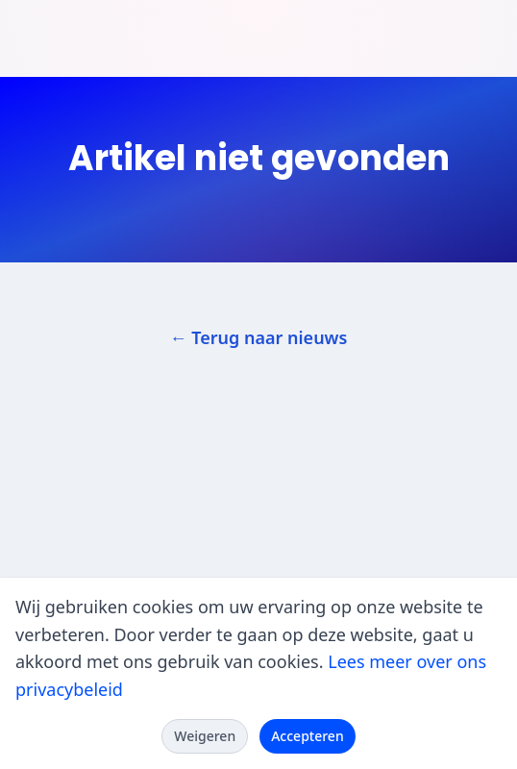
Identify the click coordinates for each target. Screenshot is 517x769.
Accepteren (307, 736)
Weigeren (204, 736)
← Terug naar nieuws (259, 337)
